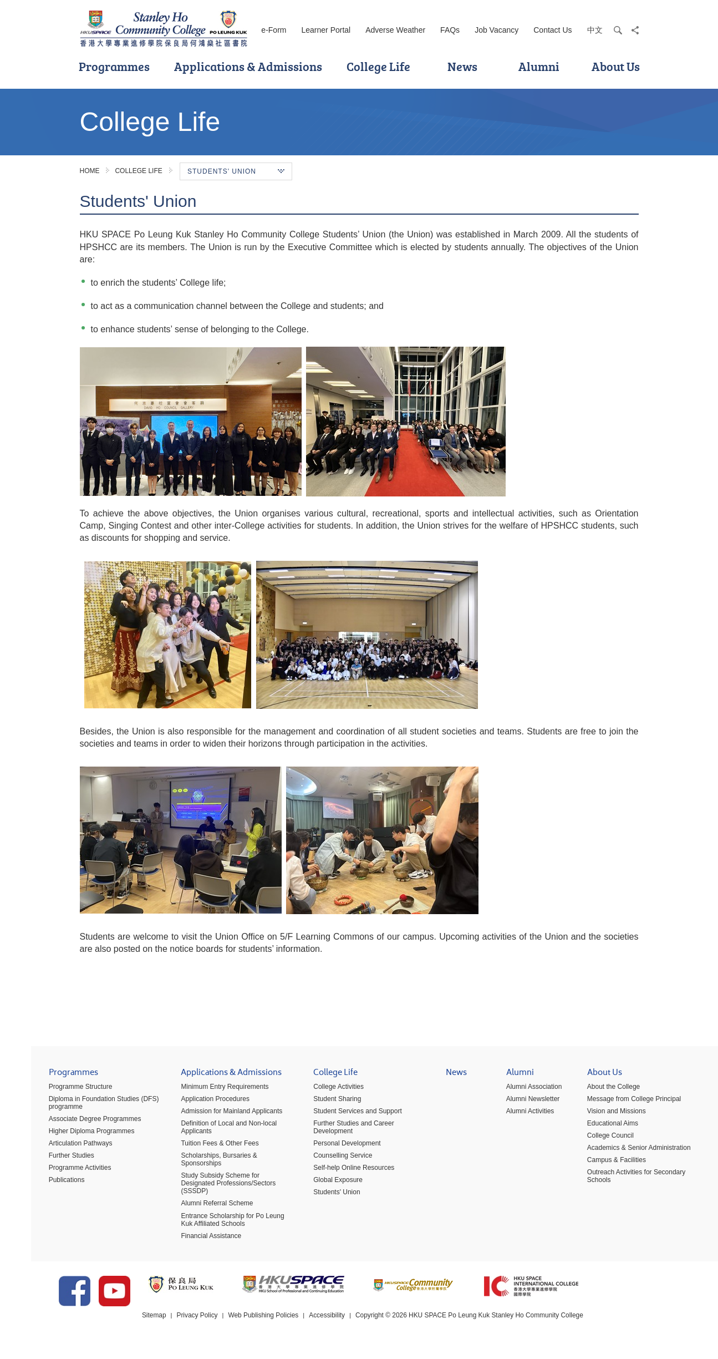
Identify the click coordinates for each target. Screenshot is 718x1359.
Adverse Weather (395, 30)
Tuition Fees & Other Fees (204, 1147)
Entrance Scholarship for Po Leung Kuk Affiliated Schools (216, 1223)
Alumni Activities (514, 1115)
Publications (51, 1184)
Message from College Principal (618, 1103)
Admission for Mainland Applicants (216, 1115)
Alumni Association (518, 1090)
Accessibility (359, 1325)
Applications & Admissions (248, 66)
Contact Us (552, 30)
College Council (595, 1139)
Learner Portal (325, 30)
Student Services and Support (342, 1115)
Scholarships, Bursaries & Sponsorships (203, 1163)
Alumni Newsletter (517, 1103)
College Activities (323, 1090)
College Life (378, 66)
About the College (598, 1090)
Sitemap (185, 1325)
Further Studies (56, 1159)
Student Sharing (321, 1103)
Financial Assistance (195, 1239)
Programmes (114, 66)
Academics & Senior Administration (623, 1151)
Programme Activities (64, 1171)
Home (90, 171)
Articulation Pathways (65, 1147)
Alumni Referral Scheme (201, 1207)
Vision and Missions (601, 1115)
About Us (616, 66)
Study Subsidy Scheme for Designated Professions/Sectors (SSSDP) (212, 1187)
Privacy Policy (228, 1325)
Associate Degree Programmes (79, 1123)
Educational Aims (597, 1127)
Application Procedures (199, 1103)
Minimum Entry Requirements (209, 1090)
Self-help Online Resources (338, 1171)
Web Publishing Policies (294, 1325)
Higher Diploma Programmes (76, 1135)
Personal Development (331, 1147)
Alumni (538, 66)
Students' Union (321, 1196)
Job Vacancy (496, 30)
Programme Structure (65, 1090)
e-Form (273, 30)
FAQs (450, 30)
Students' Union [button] (235, 171)
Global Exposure (322, 1184)
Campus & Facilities (601, 1164)
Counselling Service (327, 1159)
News (462, 66)
